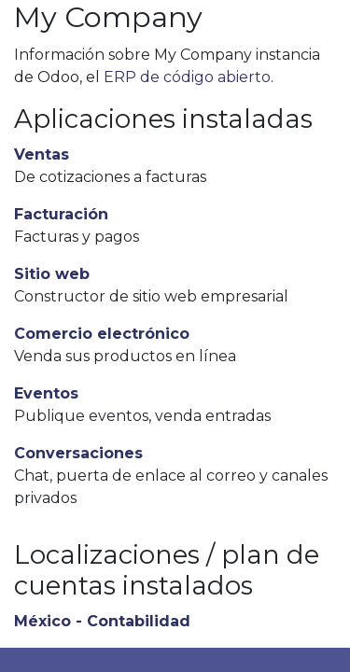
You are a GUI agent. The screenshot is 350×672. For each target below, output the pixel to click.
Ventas (41, 154)
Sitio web (52, 274)
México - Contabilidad (102, 621)
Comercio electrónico (101, 334)
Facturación (61, 214)
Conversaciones (78, 453)
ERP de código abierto (187, 77)
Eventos (46, 393)
